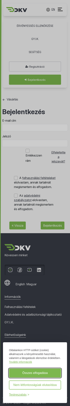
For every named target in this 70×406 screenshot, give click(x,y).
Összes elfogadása (35, 373)
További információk (20, 361)
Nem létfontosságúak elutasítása (35, 385)
